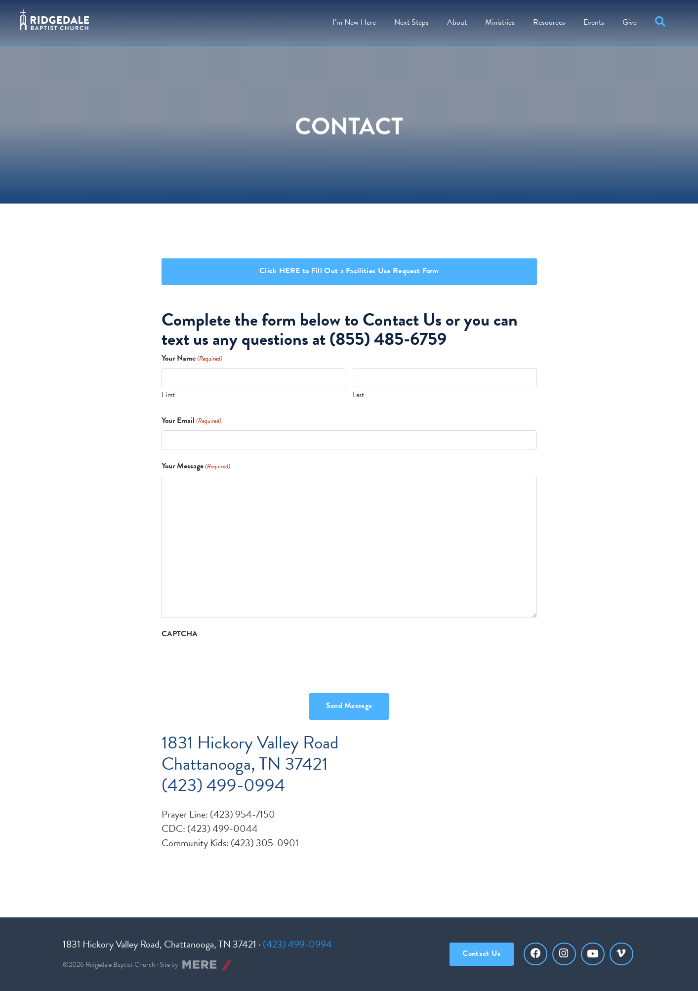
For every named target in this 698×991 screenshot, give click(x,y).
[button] (662, 22)
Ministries (500, 22)
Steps (411, 22)
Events (593, 22)
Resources (549, 22)
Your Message (196, 466)
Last (358, 394)
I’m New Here (354, 22)
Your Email (191, 420)
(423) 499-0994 (297, 944)
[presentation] (237, 663)
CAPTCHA (180, 634)
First (168, 394)
